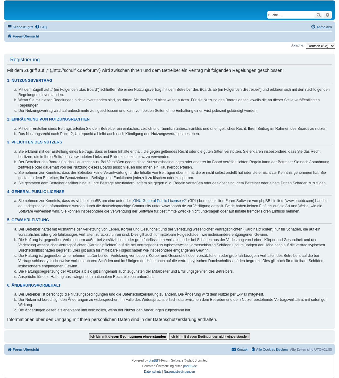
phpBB (153, 360)
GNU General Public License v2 (159, 201)
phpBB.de (190, 366)
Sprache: (297, 45)
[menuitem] (41, 27)
